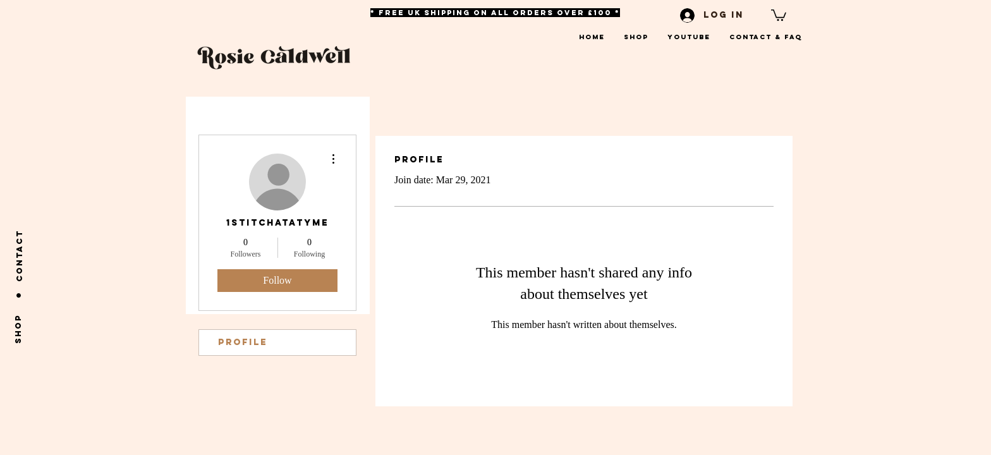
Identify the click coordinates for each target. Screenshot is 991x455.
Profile (242, 342)
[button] (778, 14)
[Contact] (19, 255)
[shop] (18, 328)
